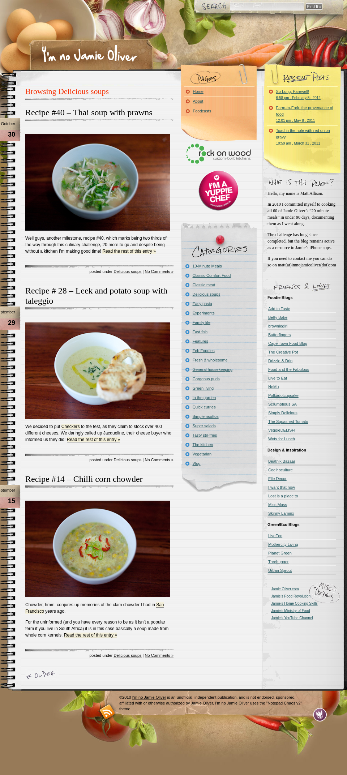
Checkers (70, 426)
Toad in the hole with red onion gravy (303, 136)
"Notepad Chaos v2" (284, 703)
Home (198, 91)
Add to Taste (279, 309)
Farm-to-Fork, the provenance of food (304, 114)
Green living (203, 388)
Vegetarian (202, 454)
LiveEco (275, 536)
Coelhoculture (280, 470)
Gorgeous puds (206, 379)
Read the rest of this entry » (128, 251)
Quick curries (204, 407)
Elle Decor (277, 478)
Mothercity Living (283, 544)
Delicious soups (127, 271)
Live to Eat (277, 378)
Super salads (204, 426)
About (198, 101)
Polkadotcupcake (283, 395)
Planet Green (280, 553)
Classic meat (204, 285)
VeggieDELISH (281, 430)
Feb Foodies (204, 350)
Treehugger (278, 562)
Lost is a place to (283, 496)
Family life (202, 322)
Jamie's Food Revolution (290, 596)
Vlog (197, 463)
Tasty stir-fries (205, 435)
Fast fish (200, 332)
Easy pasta (202, 303)
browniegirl (277, 326)
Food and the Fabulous (288, 369)
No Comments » (159, 271)
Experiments (204, 313)
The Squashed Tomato (288, 421)
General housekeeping (213, 369)
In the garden (204, 397)
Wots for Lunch (281, 439)
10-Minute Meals (207, 266)
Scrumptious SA (282, 404)
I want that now (281, 487)
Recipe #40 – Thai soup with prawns (89, 112)
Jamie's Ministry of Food (290, 611)
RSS (107, 711)
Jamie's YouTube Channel (292, 618)
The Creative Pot (283, 352)
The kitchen (203, 444)
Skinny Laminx (281, 513)
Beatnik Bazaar (281, 461)
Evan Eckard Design (320, 715)
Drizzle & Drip (280, 361)
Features (200, 341)
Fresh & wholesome (210, 360)
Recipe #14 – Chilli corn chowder (84, 479)
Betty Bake (277, 317)
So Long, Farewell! (298, 94)
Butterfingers (279, 335)
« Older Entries (42, 675)
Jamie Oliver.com (285, 589)
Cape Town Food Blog (287, 343)
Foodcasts (202, 111)
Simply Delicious (282, 413)
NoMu (273, 387)
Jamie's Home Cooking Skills (294, 603)
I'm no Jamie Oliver (89, 54)
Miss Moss (277, 504)
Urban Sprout (280, 570)
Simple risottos (206, 416)
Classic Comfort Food (212, 275)
